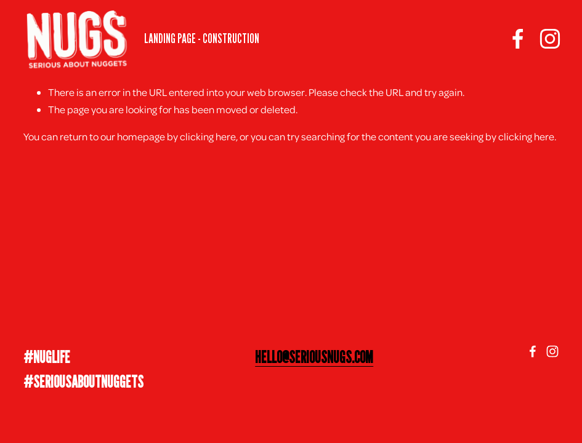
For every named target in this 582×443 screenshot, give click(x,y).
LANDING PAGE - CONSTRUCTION (205, 40)
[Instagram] (546, 40)
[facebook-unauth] (514, 40)
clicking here (208, 136)
